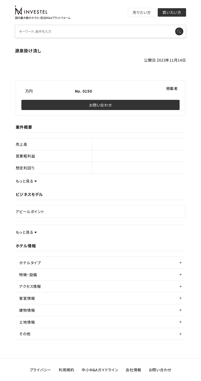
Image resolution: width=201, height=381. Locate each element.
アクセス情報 (30, 286)
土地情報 (27, 322)
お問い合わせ (100, 105)
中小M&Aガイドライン (100, 369)
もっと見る (24, 181)
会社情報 (133, 369)
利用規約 (66, 369)
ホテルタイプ (30, 262)
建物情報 (27, 310)
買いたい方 (171, 12)
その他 (24, 333)
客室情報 (27, 298)
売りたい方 (142, 12)
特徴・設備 (28, 274)
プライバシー (40, 369)
